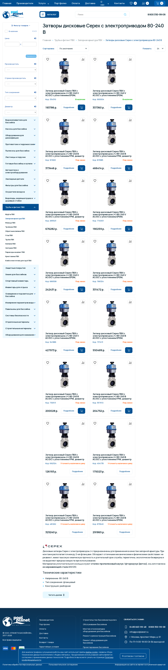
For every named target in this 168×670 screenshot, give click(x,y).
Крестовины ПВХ (12, 256)
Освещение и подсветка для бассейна (19, 294)
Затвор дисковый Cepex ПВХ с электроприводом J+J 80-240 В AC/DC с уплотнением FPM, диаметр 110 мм (64, 457)
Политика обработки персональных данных (22, 664)
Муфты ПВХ (10, 214)
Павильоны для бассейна (17, 309)
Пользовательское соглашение (63, 664)
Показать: (147, 48)
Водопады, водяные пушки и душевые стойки (19, 199)
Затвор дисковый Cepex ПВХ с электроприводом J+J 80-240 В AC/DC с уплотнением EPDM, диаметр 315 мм (109, 517)
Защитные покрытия (15, 268)
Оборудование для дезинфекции (14, 136)
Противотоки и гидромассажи (20, 144)
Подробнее (68, 107)
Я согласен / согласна (133, 656)
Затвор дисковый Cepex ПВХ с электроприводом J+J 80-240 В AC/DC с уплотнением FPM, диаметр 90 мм (112, 396)
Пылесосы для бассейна (17, 150)
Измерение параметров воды (19, 302)
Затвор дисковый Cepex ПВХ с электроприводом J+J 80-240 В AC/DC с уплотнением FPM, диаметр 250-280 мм (64, 517)
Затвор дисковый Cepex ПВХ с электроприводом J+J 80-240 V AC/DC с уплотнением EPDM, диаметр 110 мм (62, 275)
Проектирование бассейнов (96, 647)
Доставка (90, 3)
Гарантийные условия (49, 646)
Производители (25, 3)
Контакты (119, 3)
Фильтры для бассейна (16, 185)
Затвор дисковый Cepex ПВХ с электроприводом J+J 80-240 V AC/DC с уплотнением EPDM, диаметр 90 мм (62, 93)
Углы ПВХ (9, 235)
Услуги (42, 3)
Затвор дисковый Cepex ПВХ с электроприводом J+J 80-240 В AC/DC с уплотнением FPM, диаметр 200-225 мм (112, 153)
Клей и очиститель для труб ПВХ (18, 260)
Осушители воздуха (15, 192)
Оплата (76, 3)
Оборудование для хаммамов (19, 335)
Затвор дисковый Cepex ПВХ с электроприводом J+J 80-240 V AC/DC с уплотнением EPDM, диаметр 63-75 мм (109, 214)
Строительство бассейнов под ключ (100, 620)
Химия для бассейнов (15, 274)
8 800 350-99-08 (156, 14)
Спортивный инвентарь (16, 281)
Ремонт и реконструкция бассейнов (99, 636)
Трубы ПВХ (9, 239)
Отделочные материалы (17, 322)
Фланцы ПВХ (10, 223)
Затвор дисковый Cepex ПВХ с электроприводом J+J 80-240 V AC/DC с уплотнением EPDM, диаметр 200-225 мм (62, 335)
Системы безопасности (17, 315)
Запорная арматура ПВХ (15, 218)
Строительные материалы (18, 328)
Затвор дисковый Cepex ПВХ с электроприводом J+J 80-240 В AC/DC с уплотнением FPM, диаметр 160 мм (64, 153)
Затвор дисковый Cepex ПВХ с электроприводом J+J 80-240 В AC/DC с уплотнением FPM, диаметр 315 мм (64, 214)
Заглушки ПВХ (11, 248)
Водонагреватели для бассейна (16, 121)
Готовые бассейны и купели (18, 163)
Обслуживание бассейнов (95, 624)
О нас (102, 3)
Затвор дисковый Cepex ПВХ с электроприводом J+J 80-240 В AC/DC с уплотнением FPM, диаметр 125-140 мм (112, 457)
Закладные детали (14, 179)
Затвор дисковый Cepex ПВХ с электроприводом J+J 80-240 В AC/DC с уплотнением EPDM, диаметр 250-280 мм (109, 335)
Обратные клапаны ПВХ (15, 231)
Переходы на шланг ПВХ (15, 252)
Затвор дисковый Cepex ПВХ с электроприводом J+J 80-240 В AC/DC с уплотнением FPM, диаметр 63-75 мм (64, 396)
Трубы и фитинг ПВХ (15, 207)
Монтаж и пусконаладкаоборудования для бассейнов (96, 630)
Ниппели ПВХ (10, 244)
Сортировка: (49, 48)
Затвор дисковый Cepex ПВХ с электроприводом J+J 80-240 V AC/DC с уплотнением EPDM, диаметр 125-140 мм (109, 275)
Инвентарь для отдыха (16, 287)
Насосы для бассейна (16, 129)
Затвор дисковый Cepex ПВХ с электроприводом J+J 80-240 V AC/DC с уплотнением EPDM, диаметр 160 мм (109, 93)
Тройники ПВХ (11, 227)
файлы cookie (92, 652)
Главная (7, 3)
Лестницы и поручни (15, 157)
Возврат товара (46, 642)
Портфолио (60, 3)
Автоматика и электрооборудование (16, 171)
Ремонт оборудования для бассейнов (95, 641)
